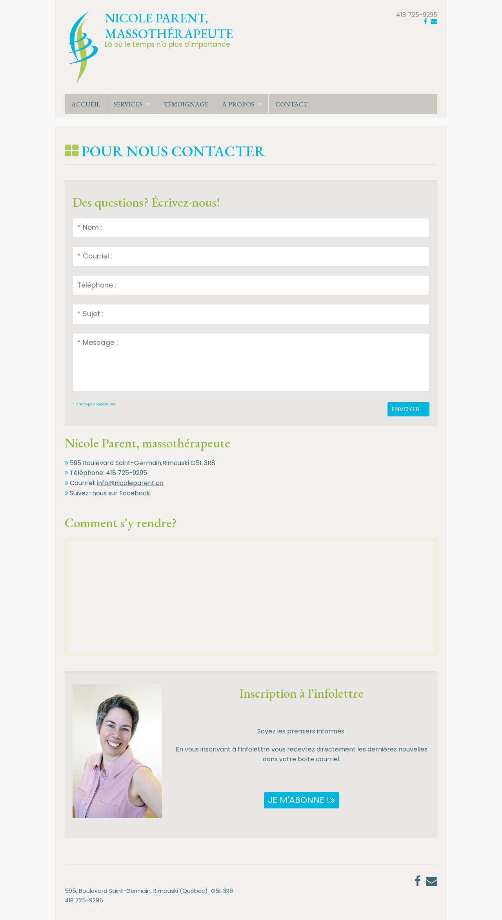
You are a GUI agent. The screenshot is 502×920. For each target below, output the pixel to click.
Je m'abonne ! (298, 800)
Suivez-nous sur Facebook (110, 493)
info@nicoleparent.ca (130, 482)
